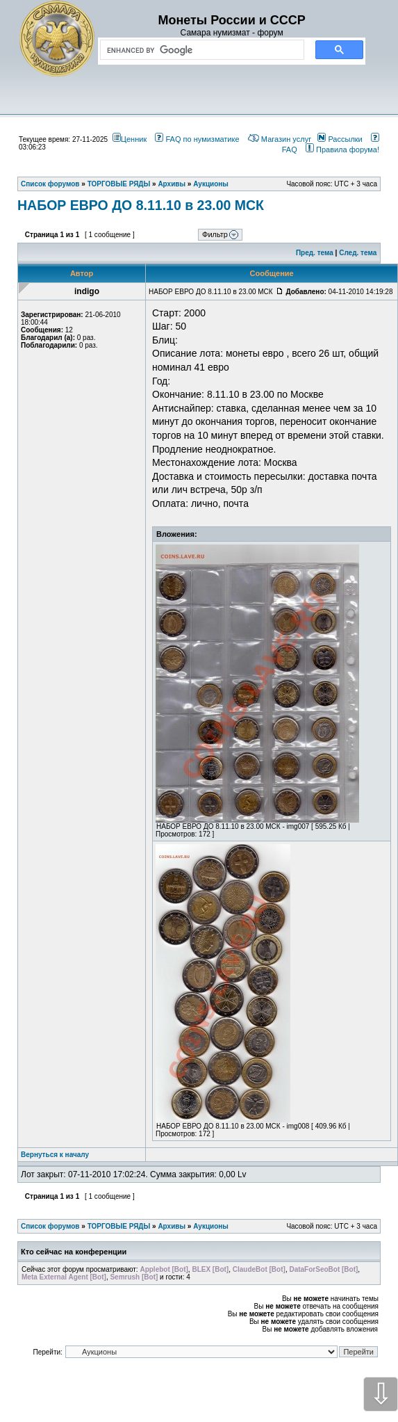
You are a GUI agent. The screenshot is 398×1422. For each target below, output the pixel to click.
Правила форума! (342, 149)
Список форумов (50, 1226)
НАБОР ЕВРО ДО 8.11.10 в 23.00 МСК (140, 205)
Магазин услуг (279, 139)
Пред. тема (314, 253)
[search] (199, 50)
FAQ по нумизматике (197, 139)
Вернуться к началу (55, 1154)
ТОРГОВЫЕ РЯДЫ (119, 1226)
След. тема (357, 253)
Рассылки (339, 139)
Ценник (130, 139)
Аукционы (211, 1226)
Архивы (171, 1226)
